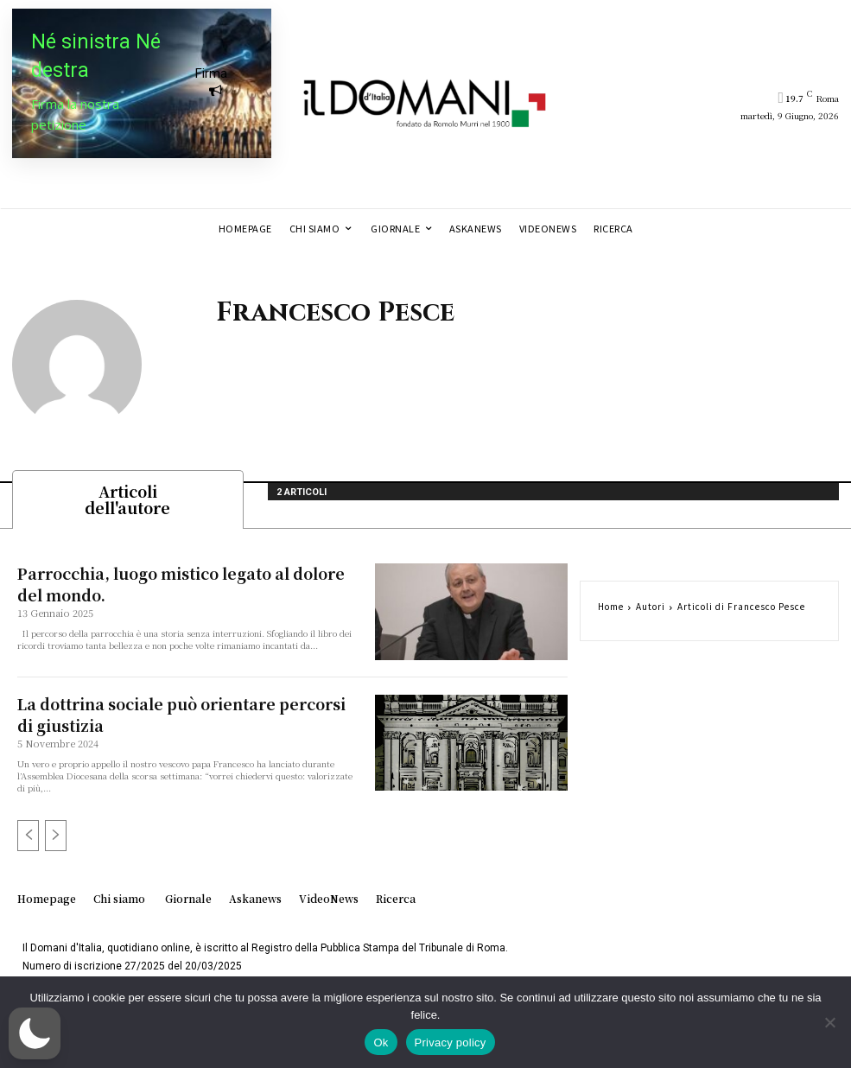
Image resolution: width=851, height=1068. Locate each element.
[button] (34, 1033)
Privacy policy (450, 1042)
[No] (829, 1022)
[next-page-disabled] (56, 836)
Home (611, 610)
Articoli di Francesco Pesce (741, 610)
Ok (380, 1042)
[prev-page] (28, 836)
